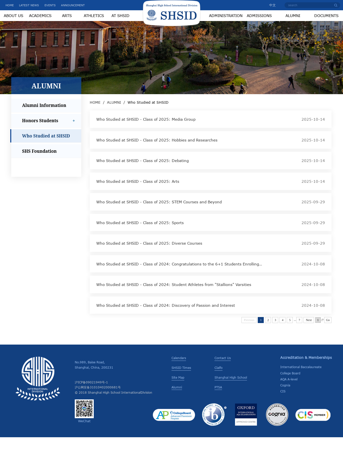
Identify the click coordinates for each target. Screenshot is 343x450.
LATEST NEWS (29, 5)
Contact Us (222, 370)
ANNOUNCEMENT (73, 5)
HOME (10, 5)
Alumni (177, 400)
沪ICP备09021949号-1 (91, 395)
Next (309, 333)
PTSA (218, 400)
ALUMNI (114, 115)
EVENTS (50, 5)
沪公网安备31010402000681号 (98, 400)
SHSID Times (181, 380)
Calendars (179, 370)
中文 (270, 5)
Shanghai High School (230, 390)
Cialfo (218, 380)
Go (328, 333)
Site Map (178, 390)
